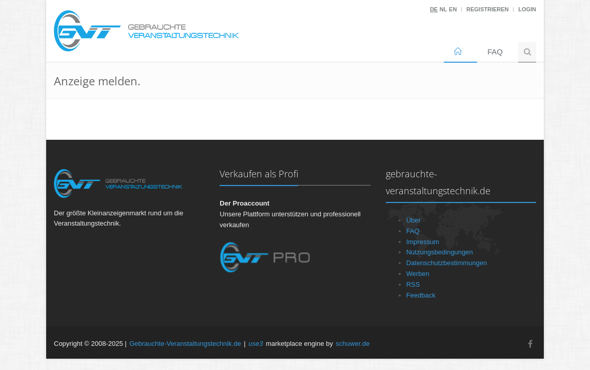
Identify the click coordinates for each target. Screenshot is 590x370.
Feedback (421, 295)
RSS (413, 284)
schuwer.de (353, 343)
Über (413, 220)
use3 (255, 343)
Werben (417, 274)
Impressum (422, 242)
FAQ (495, 51)
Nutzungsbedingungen (439, 252)
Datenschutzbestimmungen (446, 263)
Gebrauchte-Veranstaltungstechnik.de (185, 343)
